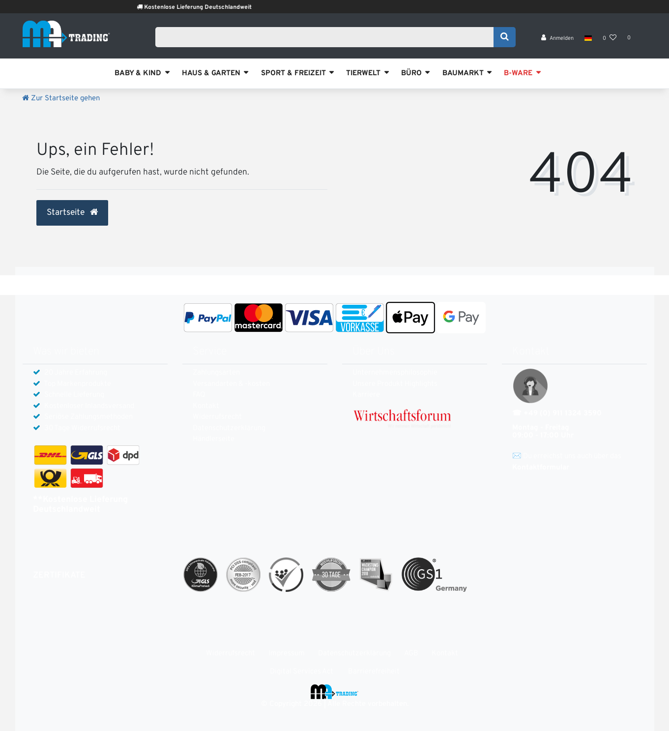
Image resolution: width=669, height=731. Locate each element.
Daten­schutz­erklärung (229, 428)
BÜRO (411, 73)
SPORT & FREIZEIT (293, 73)
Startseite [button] (72, 212)
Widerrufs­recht (217, 417)
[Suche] (505, 38)
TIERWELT (363, 73)
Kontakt (206, 406)
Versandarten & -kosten (231, 384)
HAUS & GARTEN (211, 73)
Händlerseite (213, 439)
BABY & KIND (138, 73)
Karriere (366, 395)
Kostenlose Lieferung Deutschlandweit (213, 7)
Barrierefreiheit (374, 671)
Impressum (286, 653)
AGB (411, 653)
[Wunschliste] (609, 39)
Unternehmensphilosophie (394, 373)
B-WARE (518, 73)
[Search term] (327, 38)
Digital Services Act (301, 671)
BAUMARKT (463, 73)
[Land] (588, 39)
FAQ (199, 395)
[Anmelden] (557, 39)
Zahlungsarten (216, 373)
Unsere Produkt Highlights (394, 384)
